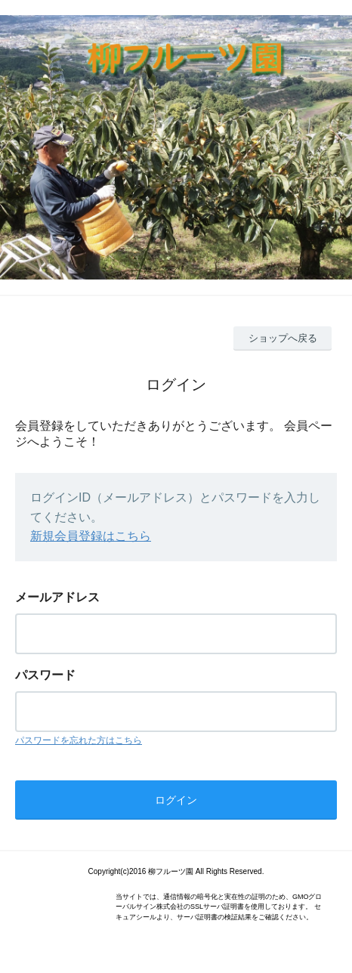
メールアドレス (57, 597)
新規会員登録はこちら (90, 536)
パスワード (45, 675)
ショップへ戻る (283, 338)
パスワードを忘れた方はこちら (78, 740)
